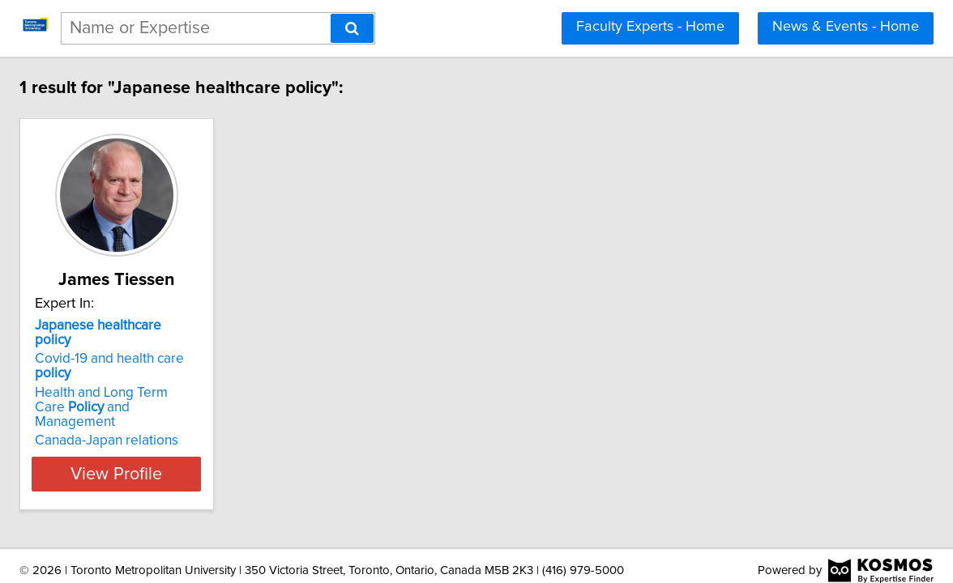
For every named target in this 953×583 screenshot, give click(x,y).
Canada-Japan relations (199, 396)
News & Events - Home (845, 26)
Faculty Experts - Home (650, 26)
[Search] (352, 28)
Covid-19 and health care (221, 344)
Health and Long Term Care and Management (210, 370)
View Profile (230, 430)
